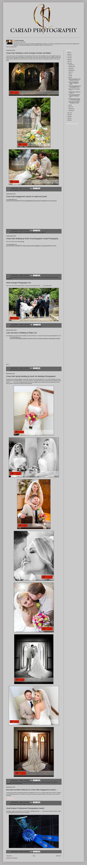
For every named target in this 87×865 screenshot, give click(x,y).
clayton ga (29, 804)
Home (34, 855)
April (70, 105)
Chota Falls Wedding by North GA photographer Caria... (74, 87)
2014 (69, 61)
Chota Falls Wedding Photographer (24, 190)
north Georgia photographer (40, 232)
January (70, 110)
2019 (69, 52)
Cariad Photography (19, 40)
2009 (69, 118)
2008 (69, 120)
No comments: (26, 188)
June (70, 75)
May (70, 77)
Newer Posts (9, 855)
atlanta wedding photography (26, 782)
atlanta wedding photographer (15, 782)
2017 (69, 56)
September (71, 70)
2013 (69, 63)
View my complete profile (11, 46)
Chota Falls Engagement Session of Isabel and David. (26, 196)
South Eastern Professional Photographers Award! (25, 808)
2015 (69, 59)
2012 (69, 112)
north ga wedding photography (29, 232)
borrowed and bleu (13, 804)
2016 (69, 57)
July (70, 73)
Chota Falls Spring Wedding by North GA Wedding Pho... (74, 96)
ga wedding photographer (36, 190)
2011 (69, 114)
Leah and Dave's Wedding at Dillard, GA (21, 333)
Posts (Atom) (14, 858)
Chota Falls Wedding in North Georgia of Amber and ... (74, 80)
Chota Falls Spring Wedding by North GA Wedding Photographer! (31, 376)
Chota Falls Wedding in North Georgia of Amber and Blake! (28, 53)
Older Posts (58, 855)
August (70, 72)
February (71, 108)
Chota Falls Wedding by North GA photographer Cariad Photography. (32, 239)
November (71, 66)
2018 (69, 54)
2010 (69, 116)
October (70, 68)
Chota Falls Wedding (14, 190)
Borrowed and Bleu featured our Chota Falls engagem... (74, 99)
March (70, 106)
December (71, 64)
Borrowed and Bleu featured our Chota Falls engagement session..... (32, 790)
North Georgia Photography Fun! (18, 283)
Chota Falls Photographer (22, 804)
